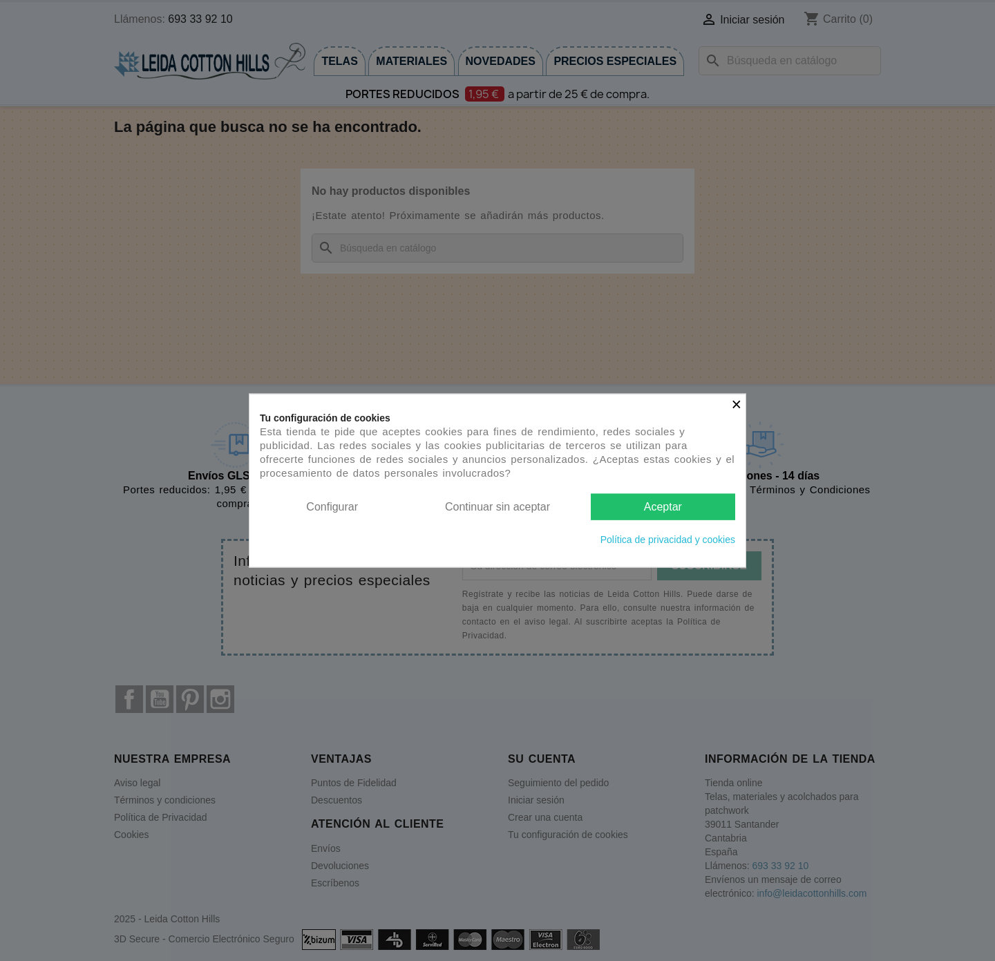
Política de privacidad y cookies (667, 539)
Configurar (332, 506)
